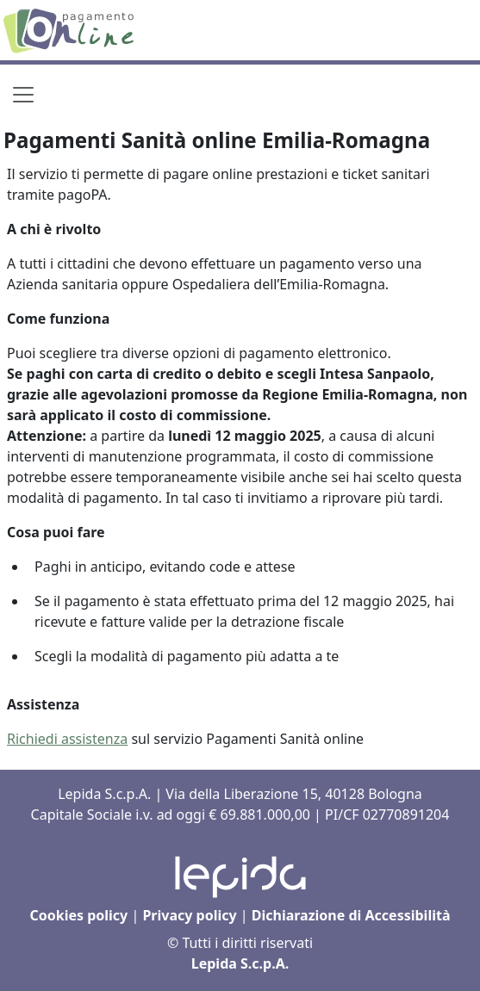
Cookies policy (78, 915)
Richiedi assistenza (67, 738)
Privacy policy (189, 915)
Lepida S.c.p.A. (240, 963)
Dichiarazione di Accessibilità (351, 915)
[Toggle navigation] (23, 94)
